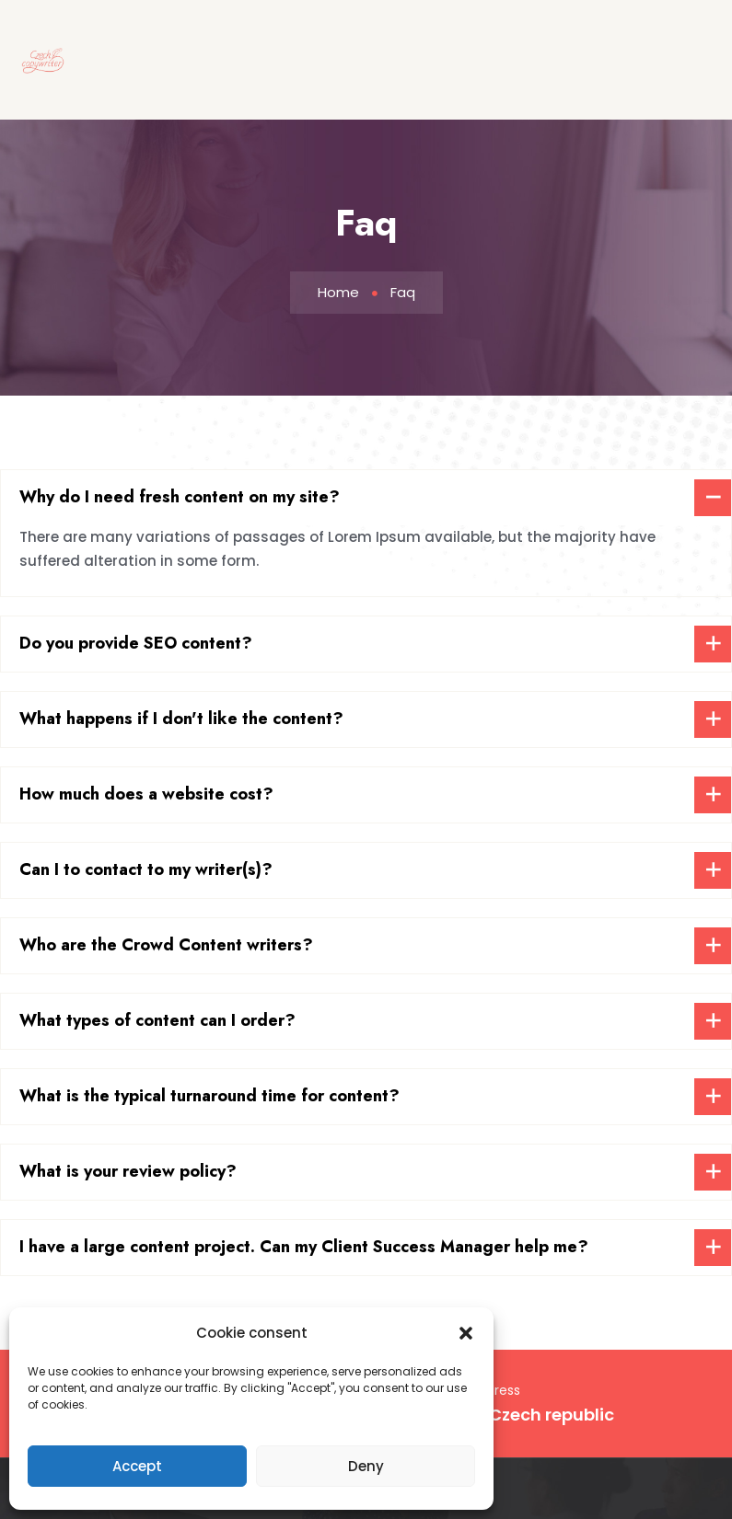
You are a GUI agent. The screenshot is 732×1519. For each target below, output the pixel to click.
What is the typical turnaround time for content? (209, 1096)
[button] (466, 1333)
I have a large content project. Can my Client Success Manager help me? (303, 1247)
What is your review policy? (128, 1171)
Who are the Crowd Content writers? (166, 945)
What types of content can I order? (157, 1020)
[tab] (366, 497)
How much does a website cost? (146, 794)
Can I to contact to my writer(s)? (146, 869)
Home (338, 292)
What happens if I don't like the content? (181, 719)
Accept (137, 1466)
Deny (366, 1466)
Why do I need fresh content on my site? (179, 497)
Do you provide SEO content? (135, 643)
